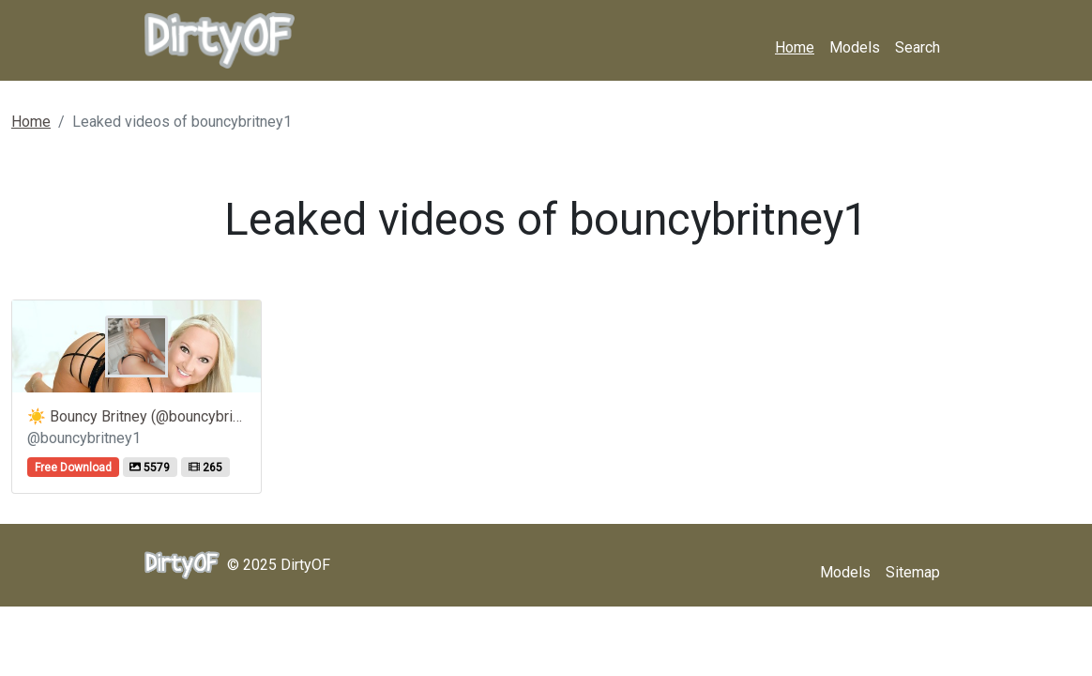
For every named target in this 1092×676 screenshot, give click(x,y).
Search (917, 47)
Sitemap (913, 572)
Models (854, 47)
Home (794, 47)
